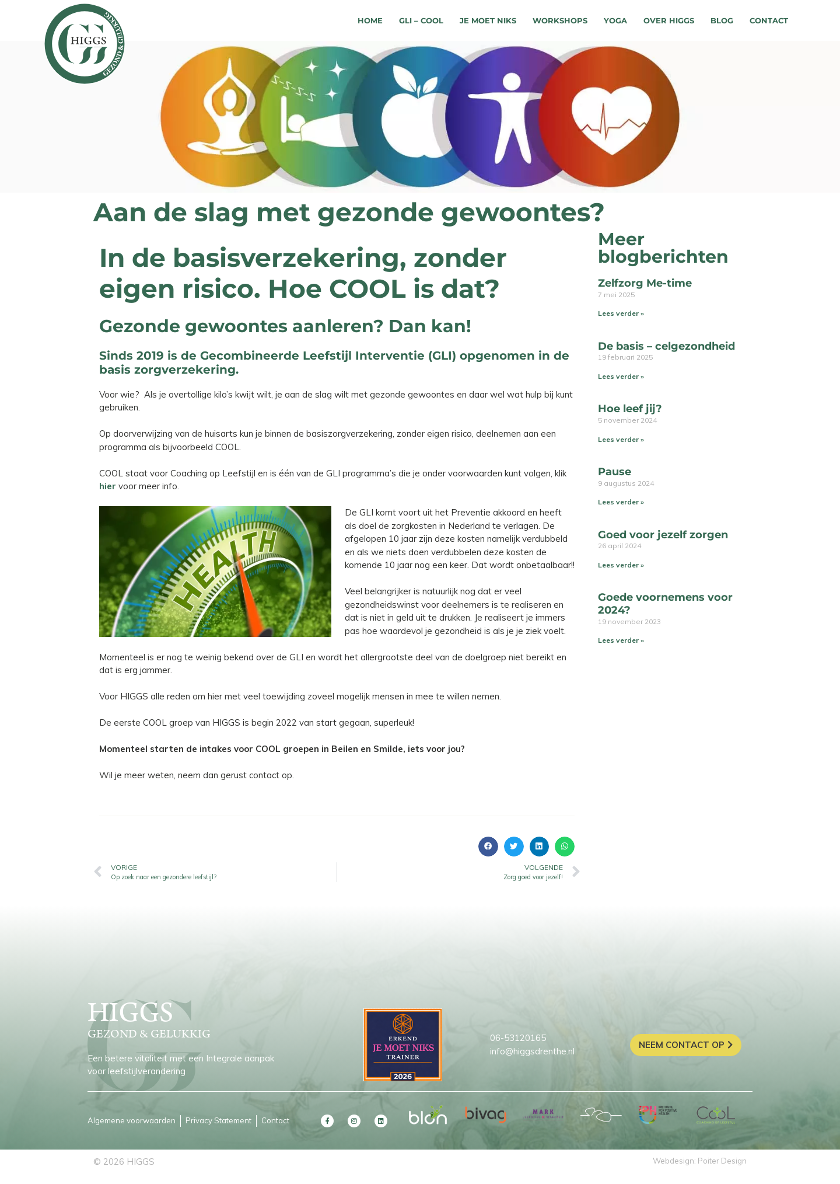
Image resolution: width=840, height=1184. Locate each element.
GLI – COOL (421, 20)
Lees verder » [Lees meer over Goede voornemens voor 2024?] (621, 640)
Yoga (615, 20)
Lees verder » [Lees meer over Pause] (621, 501)
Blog (721, 20)
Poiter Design (722, 1160)
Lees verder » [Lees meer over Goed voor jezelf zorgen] (621, 564)
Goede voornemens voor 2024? (665, 604)
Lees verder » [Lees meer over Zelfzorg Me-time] (621, 313)
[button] (488, 846)
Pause (614, 471)
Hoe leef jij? (630, 408)
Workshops (560, 20)
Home (370, 20)
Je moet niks (488, 20)
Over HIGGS (668, 20)
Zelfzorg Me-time (645, 283)
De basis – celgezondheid (666, 346)
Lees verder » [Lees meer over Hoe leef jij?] (621, 439)
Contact (769, 20)
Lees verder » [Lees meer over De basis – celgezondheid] (621, 376)
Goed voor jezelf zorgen (663, 534)
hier (107, 486)
